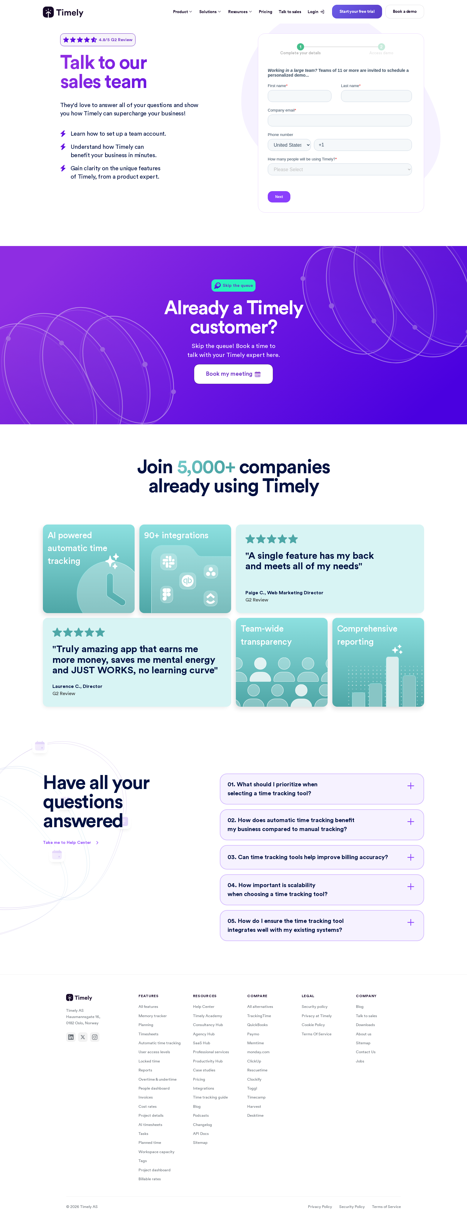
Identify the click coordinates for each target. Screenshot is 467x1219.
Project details (151, 1115)
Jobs (360, 1061)
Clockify (254, 1079)
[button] (322, 789)
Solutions (210, 12)
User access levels (154, 1051)
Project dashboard (154, 1169)
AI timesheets (150, 1124)
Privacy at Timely (317, 1015)
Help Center (203, 1006)
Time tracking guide (210, 1097)
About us (363, 1034)
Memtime (255, 1042)
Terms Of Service (316, 1034)
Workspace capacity (156, 1151)
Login (316, 12)
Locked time (149, 1061)
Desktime (255, 1115)
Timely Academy (207, 1015)
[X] (83, 1037)
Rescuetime (257, 1070)
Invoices (145, 1097)
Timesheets (148, 1034)
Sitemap (200, 1142)
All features (148, 1006)
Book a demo (405, 11)
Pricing (265, 12)
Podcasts (201, 1115)
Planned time (149, 1142)
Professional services (211, 1051)
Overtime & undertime (157, 1079)
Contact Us (366, 1051)
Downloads (365, 1024)
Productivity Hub (208, 1061)
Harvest (254, 1106)
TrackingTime (259, 1015)
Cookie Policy (313, 1024)
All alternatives (260, 1006)
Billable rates (149, 1178)
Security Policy (352, 1206)
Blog (197, 1106)
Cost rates (147, 1106)
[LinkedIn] (71, 1037)
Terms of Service (386, 1206)
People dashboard (154, 1088)
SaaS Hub (201, 1042)
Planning (145, 1024)
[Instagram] (94, 1037)
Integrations (203, 1088)
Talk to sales (290, 12)
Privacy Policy (320, 1206)
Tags (142, 1160)
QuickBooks (257, 1024)
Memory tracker (152, 1015)
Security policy (315, 1006)
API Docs (201, 1133)
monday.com (258, 1051)
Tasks (143, 1133)
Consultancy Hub (208, 1024)
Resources (240, 12)
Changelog (202, 1124)
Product (183, 12)
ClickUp (254, 1061)
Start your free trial (357, 11)
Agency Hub (204, 1034)
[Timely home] (63, 12)
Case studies (204, 1070)
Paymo (253, 1034)
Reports (145, 1070)
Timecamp (256, 1097)
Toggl (252, 1088)
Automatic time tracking (159, 1042)
